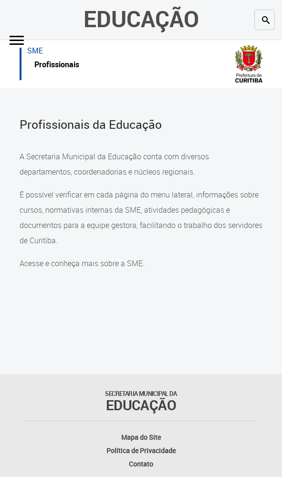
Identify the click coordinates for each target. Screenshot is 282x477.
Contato (141, 463)
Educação (141, 18)
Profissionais (56, 66)
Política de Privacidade (141, 450)
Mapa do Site (141, 437)
